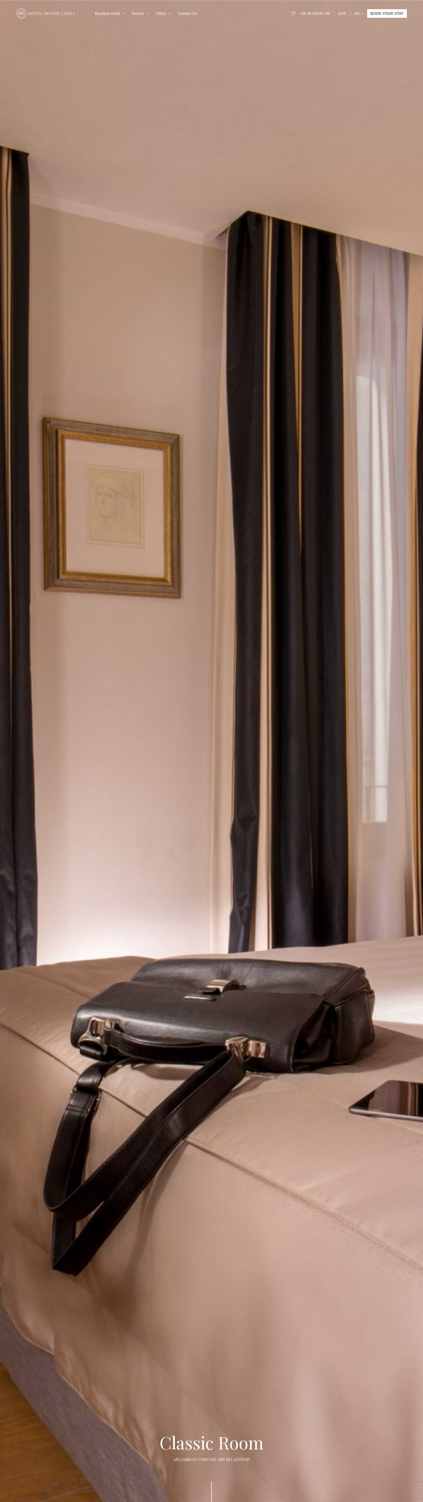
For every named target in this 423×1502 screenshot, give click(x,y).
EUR (342, 13)
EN (358, 13)
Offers (161, 13)
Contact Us (187, 13)
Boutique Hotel (107, 13)
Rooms (138, 13)
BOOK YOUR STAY (387, 13)
